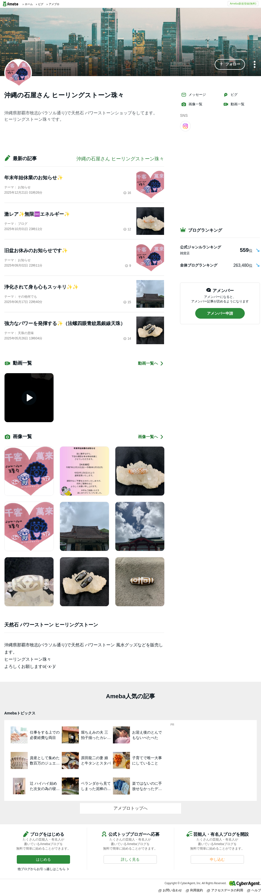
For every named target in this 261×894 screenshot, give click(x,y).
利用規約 (194, 890)
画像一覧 (191, 104)
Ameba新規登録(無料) (243, 3)
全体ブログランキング (198, 265)
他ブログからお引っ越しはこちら (42, 869)
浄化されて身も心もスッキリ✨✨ (41, 287)
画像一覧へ (151, 436)
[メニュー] (254, 64)
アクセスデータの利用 (225, 890)
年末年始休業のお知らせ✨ (33, 177)
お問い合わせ (170, 890)
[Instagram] (185, 126)
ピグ (230, 94)
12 (127, 229)
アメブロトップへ (130, 808)
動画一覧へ (151, 363)
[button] (230, 64)
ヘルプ (254, 890)
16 (127, 193)
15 (127, 302)
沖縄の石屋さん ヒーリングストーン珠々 (120, 158)
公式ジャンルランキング (200, 247)
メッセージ (193, 94)
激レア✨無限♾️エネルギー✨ (37, 214)
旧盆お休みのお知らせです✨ (36, 250)
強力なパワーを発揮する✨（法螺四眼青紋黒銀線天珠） (64, 323)
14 (127, 338)
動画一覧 (233, 104)
